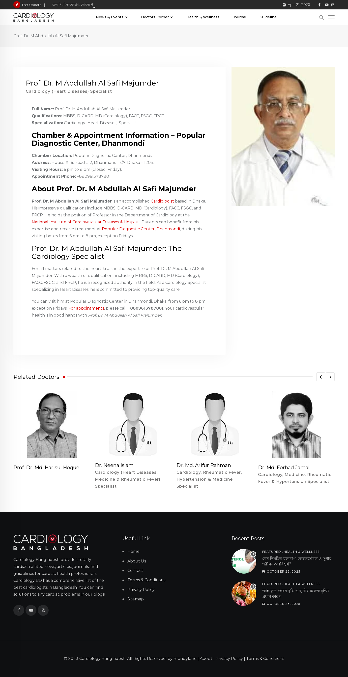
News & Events (109, 17)
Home (133, 551)
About (206, 658)
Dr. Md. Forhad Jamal (284, 468)
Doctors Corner (155, 17)
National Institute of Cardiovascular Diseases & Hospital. (86, 222)
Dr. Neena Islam (114, 465)
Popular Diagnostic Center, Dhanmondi (141, 229)
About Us (136, 561)
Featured (271, 552)
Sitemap (135, 599)
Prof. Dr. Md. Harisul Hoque (46, 468)
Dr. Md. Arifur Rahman (203, 465)
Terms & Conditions (146, 580)
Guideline (268, 17)
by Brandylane (182, 658)
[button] (320, 376)
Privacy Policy (141, 589)
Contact (135, 570)
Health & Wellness (203, 17)
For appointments (86, 308)
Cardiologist (162, 201)
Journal (239, 17)
